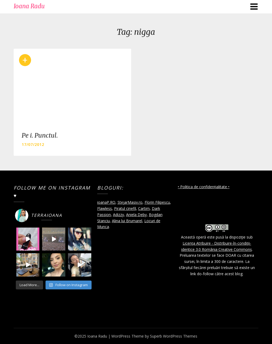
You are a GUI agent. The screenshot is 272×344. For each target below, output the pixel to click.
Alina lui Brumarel (127, 220)
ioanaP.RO (106, 202)
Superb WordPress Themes (173, 336)
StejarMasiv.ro (130, 202)
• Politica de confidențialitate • (203, 186)
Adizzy (118, 214)
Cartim (144, 208)
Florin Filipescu (157, 202)
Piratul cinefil (125, 208)
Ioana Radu (29, 6)
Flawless (104, 208)
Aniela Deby (136, 214)
